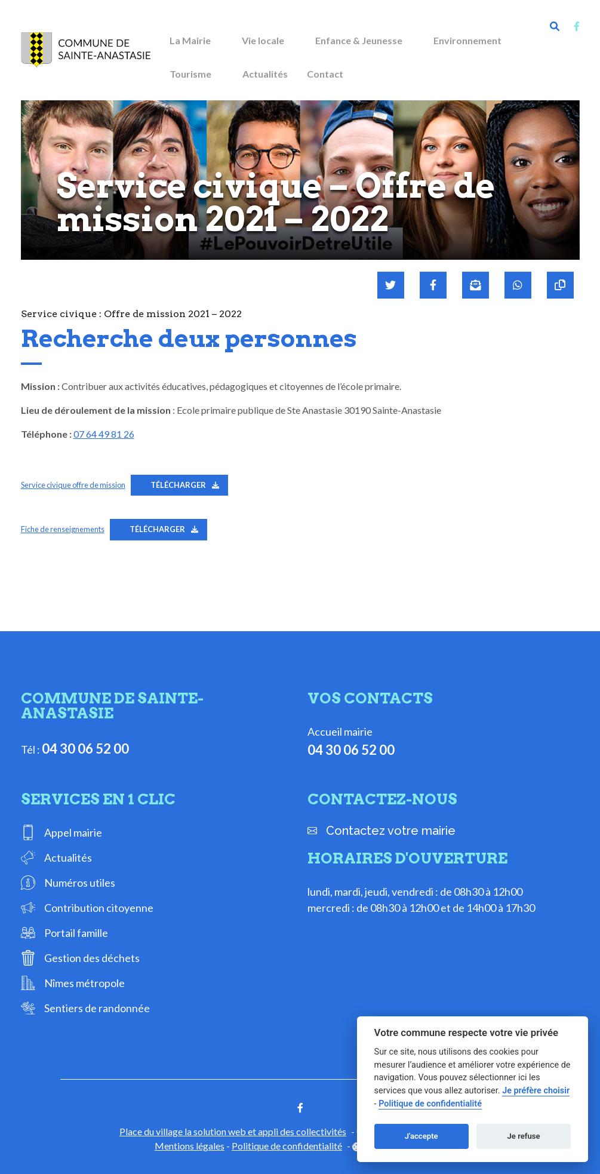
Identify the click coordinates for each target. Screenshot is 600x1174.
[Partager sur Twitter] (390, 285)
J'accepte (421, 1136)
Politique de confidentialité (287, 1145)
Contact (325, 73)
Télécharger (178, 485)
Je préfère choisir (536, 1091)
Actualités (265, 73)
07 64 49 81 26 (103, 434)
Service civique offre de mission (73, 485)
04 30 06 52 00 (85, 748)
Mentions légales (189, 1145)
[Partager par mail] (475, 285)
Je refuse (523, 1136)
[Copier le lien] (560, 285)
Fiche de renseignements (62, 529)
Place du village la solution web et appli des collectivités (232, 1131)
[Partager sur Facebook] (433, 285)
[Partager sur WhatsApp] (517, 285)
